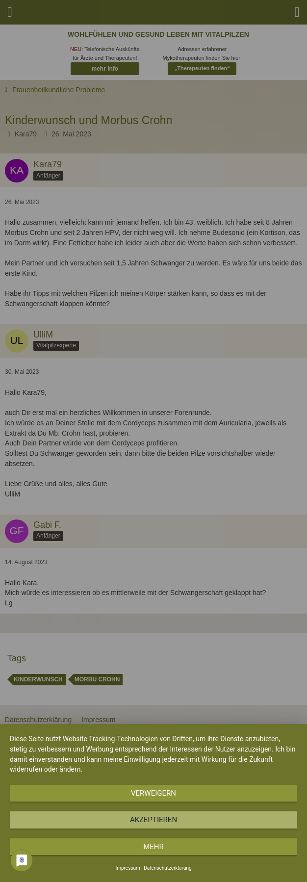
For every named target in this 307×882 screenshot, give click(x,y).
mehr (153, 846)
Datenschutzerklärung (167, 868)
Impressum (127, 868)
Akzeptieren (153, 819)
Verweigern (153, 793)
